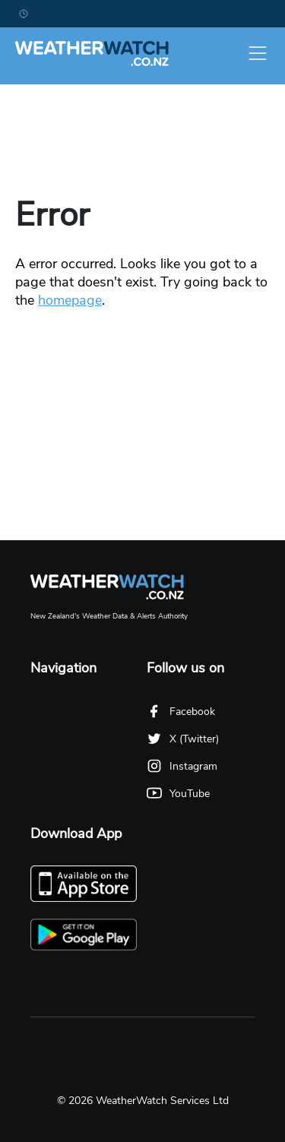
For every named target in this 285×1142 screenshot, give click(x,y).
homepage (70, 300)
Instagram (182, 766)
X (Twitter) (183, 739)
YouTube (178, 793)
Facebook (181, 711)
